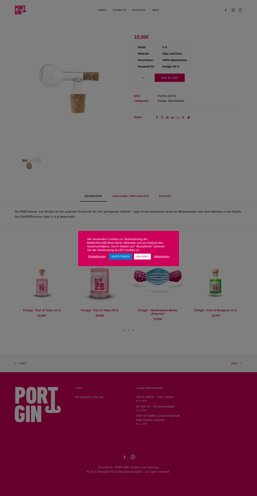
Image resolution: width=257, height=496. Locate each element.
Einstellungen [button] (97, 256)
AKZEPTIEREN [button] (120, 256)
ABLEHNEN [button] (142, 256)
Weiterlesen (161, 256)
